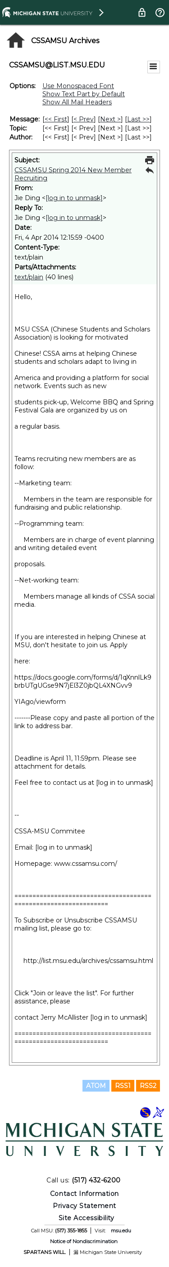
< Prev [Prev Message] (83, 119)
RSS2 (148, 1086)
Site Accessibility (86, 1218)
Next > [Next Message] (110, 119)
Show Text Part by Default (83, 94)
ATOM (96, 1086)
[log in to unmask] (74, 198)
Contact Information (84, 1194)
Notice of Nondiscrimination (84, 1241)
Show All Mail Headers (77, 102)
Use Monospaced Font (78, 86)
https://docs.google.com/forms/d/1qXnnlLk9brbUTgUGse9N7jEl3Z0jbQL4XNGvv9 (82, 681)
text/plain (28, 277)
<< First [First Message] (56, 119)
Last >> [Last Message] (138, 119)
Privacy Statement (84, 1206)
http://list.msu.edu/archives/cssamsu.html (88, 961)
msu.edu (121, 1230)
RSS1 (123, 1086)
